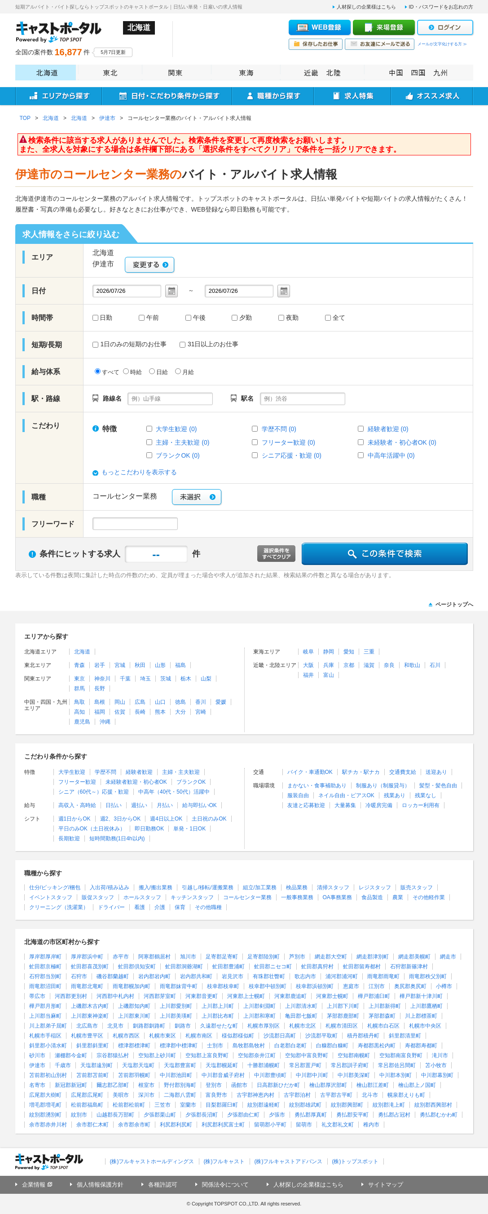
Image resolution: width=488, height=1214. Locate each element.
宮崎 (200, 712)
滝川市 (440, 1055)
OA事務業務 (337, 897)
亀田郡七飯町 (301, 1016)
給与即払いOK (199, 805)
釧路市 (183, 1026)
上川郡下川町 (343, 1006)
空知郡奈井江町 (257, 1055)
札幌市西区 (126, 1036)
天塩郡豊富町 (180, 1065)
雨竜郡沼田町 (45, 986)
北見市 (115, 1026)
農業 (397, 897)
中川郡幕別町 (437, 1075)
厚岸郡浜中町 (87, 957)
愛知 (348, 652)
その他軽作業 (429, 897)
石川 (435, 665)
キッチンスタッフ (192, 897)
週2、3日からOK (120, 819)
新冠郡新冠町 (71, 1085)
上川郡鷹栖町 (426, 1006)
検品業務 (297, 887)
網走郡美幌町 (414, 957)
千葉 (125, 678)
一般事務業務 (297, 897)
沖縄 (105, 722)
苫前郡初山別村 (48, 1075)
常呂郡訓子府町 (350, 1065)
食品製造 (372, 897)
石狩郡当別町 (45, 976)
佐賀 (119, 712)
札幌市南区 (198, 1036)
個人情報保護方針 (100, 1184)
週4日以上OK (166, 819)
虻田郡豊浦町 (228, 966)
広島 (140, 702)
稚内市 (371, 1124)
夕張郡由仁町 (243, 1115)
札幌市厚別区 (263, 1026)
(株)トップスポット (355, 1161)
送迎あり (436, 772)
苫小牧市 (436, 1065)
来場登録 (384, 27)
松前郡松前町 (129, 1105)
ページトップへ (454, 604)
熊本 (160, 712)
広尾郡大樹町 (45, 1095)
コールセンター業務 (247, 897)
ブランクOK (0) (177, 455)
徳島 (180, 702)
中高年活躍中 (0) (391, 455)
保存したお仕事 (316, 44)
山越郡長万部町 (115, 1115)
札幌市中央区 (425, 1026)
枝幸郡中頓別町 (267, 986)
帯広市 (37, 996)
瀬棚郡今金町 (71, 1055)
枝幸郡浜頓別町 (315, 986)
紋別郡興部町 (347, 1105)
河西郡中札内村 (115, 996)
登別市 (214, 1085)
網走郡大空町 (331, 957)
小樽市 (444, 986)
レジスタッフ (375, 887)
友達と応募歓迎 (306, 805)
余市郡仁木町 (92, 1124)
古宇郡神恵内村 (255, 1095)
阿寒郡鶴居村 (154, 957)
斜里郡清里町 (405, 1036)
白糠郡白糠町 (332, 1045)
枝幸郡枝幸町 (223, 986)
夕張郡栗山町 (160, 1115)
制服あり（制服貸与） (383, 785)
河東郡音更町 (201, 996)
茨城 (165, 678)
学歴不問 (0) (279, 429)
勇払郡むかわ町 (438, 1115)
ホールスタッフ (142, 897)
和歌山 (412, 665)
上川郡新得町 (385, 1006)
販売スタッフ (416, 887)
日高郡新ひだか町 (278, 1085)
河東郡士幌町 (332, 996)
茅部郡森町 (382, 1016)
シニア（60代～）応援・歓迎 (93, 792)
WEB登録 (320, 27)
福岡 (99, 712)
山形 (160, 665)
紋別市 (79, 1115)
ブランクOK (191, 782)
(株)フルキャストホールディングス (152, 1161)
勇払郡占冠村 (394, 1115)
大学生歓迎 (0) (176, 429)
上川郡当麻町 (45, 1016)
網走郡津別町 (372, 957)
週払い (139, 805)
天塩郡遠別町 (96, 1065)
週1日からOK (74, 819)
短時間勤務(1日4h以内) (117, 838)
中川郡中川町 (312, 1075)
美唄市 (121, 1095)
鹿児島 (82, 722)
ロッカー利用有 (421, 805)
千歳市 (63, 1065)
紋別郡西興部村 (433, 1105)
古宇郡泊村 (297, 1095)
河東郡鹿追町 (290, 996)
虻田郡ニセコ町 (273, 966)
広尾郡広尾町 (87, 1095)
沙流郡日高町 (280, 1036)
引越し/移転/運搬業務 (207, 887)
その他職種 (208, 907)
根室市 (146, 1085)
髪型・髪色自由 (438, 785)
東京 (79, 678)
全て (339, 318)
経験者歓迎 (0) (388, 429)
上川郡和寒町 (259, 1016)
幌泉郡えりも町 (406, 1095)
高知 (79, 712)
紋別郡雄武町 (305, 1105)
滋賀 (369, 665)
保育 (180, 907)
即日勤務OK (149, 829)
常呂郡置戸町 (305, 1065)
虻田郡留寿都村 (362, 966)
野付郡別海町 (180, 1085)
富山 (328, 675)
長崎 (140, 712)
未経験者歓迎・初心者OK (136, 782)
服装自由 (298, 795)
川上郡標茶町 (421, 1016)
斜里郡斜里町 (92, 1045)
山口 (160, 702)
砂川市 (37, 1055)
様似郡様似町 (238, 1036)
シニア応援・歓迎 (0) (291, 455)
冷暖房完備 (378, 805)
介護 (159, 907)
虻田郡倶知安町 (137, 966)
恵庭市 (351, 986)
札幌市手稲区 (45, 1036)
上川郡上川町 (218, 1006)
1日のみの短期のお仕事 (129, 344)
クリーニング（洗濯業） (58, 907)
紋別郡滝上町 (389, 1105)
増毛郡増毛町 (45, 1105)
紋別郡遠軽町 (263, 1105)
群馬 (79, 688)
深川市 (146, 1095)
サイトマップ (385, 1184)
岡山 (119, 702)
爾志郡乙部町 (113, 1085)
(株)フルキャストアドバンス (289, 1161)
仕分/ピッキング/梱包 (55, 887)
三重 (369, 652)
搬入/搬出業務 (155, 887)
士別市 (215, 1045)
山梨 (206, 678)
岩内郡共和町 (196, 976)
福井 (308, 675)
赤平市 (121, 957)
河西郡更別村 (71, 996)
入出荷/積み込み (109, 887)
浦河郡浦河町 (341, 976)
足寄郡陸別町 (263, 957)
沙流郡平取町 (321, 1036)
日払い (114, 805)
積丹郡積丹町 (363, 1036)
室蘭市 (188, 1105)
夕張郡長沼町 (201, 1115)
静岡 (328, 652)
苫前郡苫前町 (92, 1075)
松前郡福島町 (87, 1105)
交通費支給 (402, 772)
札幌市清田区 (341, 1026)
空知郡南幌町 (354, 1055)
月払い (165, 805)
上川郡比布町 (218, 1016)
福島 (180, 665)
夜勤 (292, 318)
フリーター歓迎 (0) (288, 442)
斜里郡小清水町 (48, 1045)
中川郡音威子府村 (223, 1075)
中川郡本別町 (395, 1075)
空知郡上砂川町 (157, 1055)
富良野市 (216, 1095)
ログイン (445, 27)
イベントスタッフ (50, 897)
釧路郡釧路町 (149, 1026)
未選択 (196, 497)
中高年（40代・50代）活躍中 (174, 792)
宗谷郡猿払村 (113, 1055)
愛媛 (220, 702)
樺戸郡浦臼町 (374, 996)
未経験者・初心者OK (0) (402, 442)
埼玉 (145, 678)
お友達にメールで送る (379, 44)
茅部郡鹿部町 (343, 1016)
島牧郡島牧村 (249, 1045)
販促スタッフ (98, 897)
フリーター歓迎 (77, 782)
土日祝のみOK (209, 819)
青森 (79, 665)
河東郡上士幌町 (246, 996)
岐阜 (308, 652)
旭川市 (188, 957)
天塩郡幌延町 (222, 1065)
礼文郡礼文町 (337, 1124)
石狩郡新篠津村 (409, 966)
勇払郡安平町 (352, 1115)
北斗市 (370, 1095)
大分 (180, 712)
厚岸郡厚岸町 (45, 957)
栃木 (185, 678)
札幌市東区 (162, 1036)
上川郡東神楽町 (90, 1016)
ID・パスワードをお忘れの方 (441, 6)
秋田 (140, 665)
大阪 (308, 665)
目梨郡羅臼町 (222, 1105)
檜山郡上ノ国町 (417, 1085)
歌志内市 (305, 976)
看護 (139, 907)
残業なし (425, 795)
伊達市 (37, 1065)
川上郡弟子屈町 (48, 1026)
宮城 (119, 665)
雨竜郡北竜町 (87, 986)
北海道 (45, 72)
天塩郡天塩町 (138, 1065)
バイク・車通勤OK (310, 772)
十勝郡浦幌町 (263, 1065)
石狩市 (79, 976)
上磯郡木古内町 (90, 1006)
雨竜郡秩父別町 (428, 976)
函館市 (239, 1085)
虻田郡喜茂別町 (90, 966)
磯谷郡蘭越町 (113, 976)
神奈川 (102, 678)
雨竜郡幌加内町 (131, 986)
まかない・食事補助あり (317, 785)
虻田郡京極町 (45, 966)
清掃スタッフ (333, 887)
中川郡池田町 (176, 1075)
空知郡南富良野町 (400, 1055)
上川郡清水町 (301, 1006)
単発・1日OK (189, 829)
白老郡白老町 (290, 1045)
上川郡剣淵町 (259, 1006)
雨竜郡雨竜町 (383, 976)
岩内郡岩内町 (154, 976)
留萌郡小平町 (270, 1124)
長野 (99, 688)
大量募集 (345, 805)
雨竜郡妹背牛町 (179, 986)
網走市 (448, 957)
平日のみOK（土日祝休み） (91, 829)
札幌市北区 (302, 1026)
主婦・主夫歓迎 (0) (182, 442)
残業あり (394, 795)
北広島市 (87, 1026)
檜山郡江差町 (372, 1085)
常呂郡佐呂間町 (397, 1065)
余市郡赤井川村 (48, 1124)
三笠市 (162, 1105)
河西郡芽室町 (160, 996)
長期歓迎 (69, 838)
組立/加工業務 (260, 887)
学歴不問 (105, 772)
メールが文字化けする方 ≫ (442, 44)
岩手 (99, 665)
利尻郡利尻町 (176, 1124)
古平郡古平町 (336, 1095)
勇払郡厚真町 (311, 1115)
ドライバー (111, 907)
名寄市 (37, 1085)
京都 (348, 665)
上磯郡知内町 (134, 1006)
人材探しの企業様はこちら (366, 6)
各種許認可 (162, 1184)
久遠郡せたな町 (219, 1026)
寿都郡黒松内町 (377, 1045)
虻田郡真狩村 (317, 966)
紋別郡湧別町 (45, 1115)
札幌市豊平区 (87, 1036)
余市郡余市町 (134, 1124)
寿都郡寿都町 (421, 1045)
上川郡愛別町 (176, 1006)
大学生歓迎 (71, 772)
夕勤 (245, 318)
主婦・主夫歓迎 (181, 772)
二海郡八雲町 (180, 1095)
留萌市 (304, 1124)
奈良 (389, 665)
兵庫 (328, 665)
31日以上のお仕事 (209, 344)
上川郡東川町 (134, 1016)
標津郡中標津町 (179, 1045)
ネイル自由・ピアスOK (346, 795)
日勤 (106, 318)
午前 (152, 318)
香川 (200, 702)
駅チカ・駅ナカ (361, 772)
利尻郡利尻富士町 (223, 1124)
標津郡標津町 (134, 1045)
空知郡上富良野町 (207, 1055)
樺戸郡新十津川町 (421, 996)
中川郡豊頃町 (270, 1075)
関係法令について (225, 1184)
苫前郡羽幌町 (134, 1075)
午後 (199, 318)
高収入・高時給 (77, 805)
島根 (99, 702)
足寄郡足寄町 (222, 957)
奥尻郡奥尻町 (410, 986)
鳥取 (79, 702)
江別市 (377, 986)
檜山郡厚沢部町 (328, 1085)
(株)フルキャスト (224, 1161)
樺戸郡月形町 (45, 1006)
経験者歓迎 (139, 772)
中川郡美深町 (354, 1075)
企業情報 (33, 1184)
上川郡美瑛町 (176, 1016)
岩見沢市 (232, 976)
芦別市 (297, 957)
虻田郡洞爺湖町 (184, 966)
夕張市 (277, 1115)
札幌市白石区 (383, 1026)
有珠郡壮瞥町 (269, 976)
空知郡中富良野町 (306, 1055)
